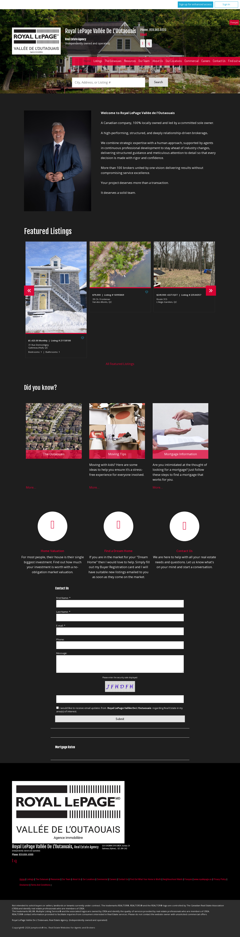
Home (87, 61)
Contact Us (219, 61)
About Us (157, 61)
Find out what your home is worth (145, 879)
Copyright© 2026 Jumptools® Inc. (30, 927)
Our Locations (174, 61)
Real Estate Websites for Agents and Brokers (72, 927)
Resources (130, 61)
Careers (205, 61)
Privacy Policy (219, 879)
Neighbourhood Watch (172, 879)
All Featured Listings (120, 364)
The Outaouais (113, 61)
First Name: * (63, 598)
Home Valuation (52, 551)
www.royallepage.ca (203, 879)
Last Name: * (63, 611)
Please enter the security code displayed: (120, 677)
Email (143, 35)
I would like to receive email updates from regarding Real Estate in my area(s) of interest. (119, 709)
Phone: (60, 639)
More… (31, 487)
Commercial (191, 61)
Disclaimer (24, 884)
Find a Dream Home (118, 551)
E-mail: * (60, 625)
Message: (61, 653)
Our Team (144, 61)
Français (234, 22)
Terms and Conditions (40, 884)
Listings (98, 61)
